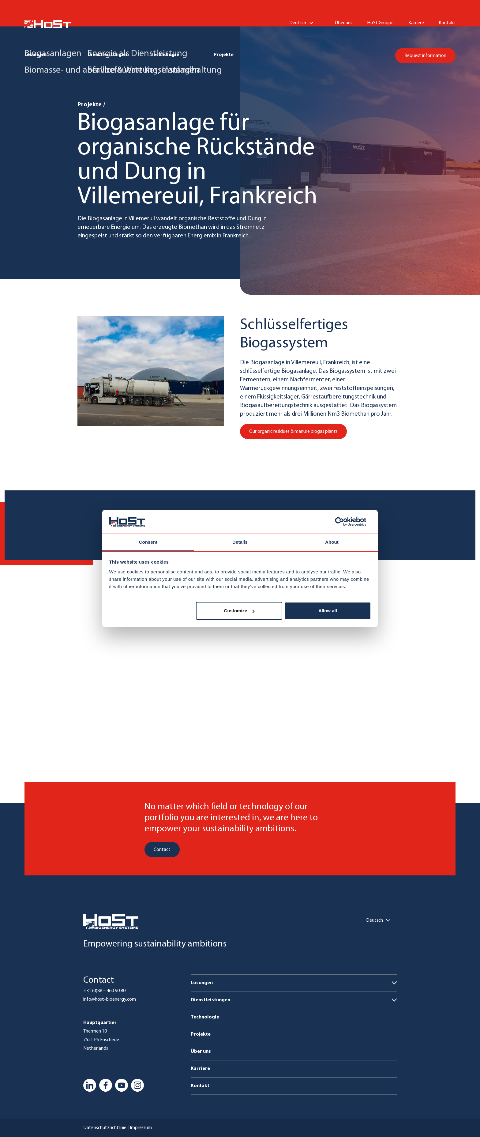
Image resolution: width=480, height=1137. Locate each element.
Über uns (343, 23)
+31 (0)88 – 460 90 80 (104, 990)
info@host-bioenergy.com (109, 999)
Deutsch (297, 23)
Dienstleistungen (107, 54)
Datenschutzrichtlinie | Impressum (117, 1127)
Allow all (327, 610)
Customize (239, 610)
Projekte (224, 54)
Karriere (416, 23)
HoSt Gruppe (380, 23)
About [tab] (332, 542)
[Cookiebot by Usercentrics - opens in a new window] (344, 522)
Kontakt (447, 23)
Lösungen (35, 54)
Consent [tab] (148, 542)
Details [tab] (240, 542)
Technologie (165, 54)
